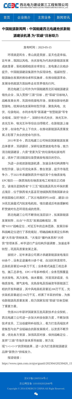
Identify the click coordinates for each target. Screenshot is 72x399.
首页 (7, 17)
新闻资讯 (63, 17)
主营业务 (44, 17)
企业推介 (24, 17)
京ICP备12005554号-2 (36, 378)
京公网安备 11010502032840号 (36, 383)
